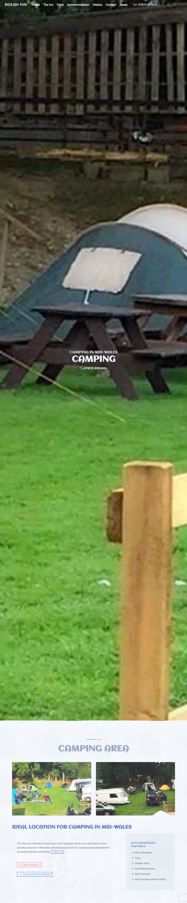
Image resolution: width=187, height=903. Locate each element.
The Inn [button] (48, 4)
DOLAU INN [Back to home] (16, 5)
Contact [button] (111, 4)
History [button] (97, 4)
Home (36, 4)
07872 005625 (147, 4)
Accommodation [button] (78, 4)
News (123, 4)
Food (60, 4)
